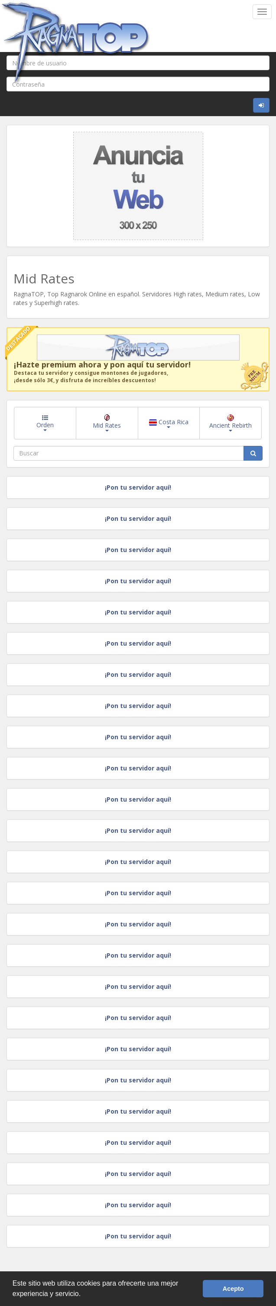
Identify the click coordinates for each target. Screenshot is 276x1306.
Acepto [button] (233, 1288)
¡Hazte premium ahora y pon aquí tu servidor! (102, 364)
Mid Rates (107, 423)
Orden (45, 423)
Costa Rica (168, 423)
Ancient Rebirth (230, 423)
